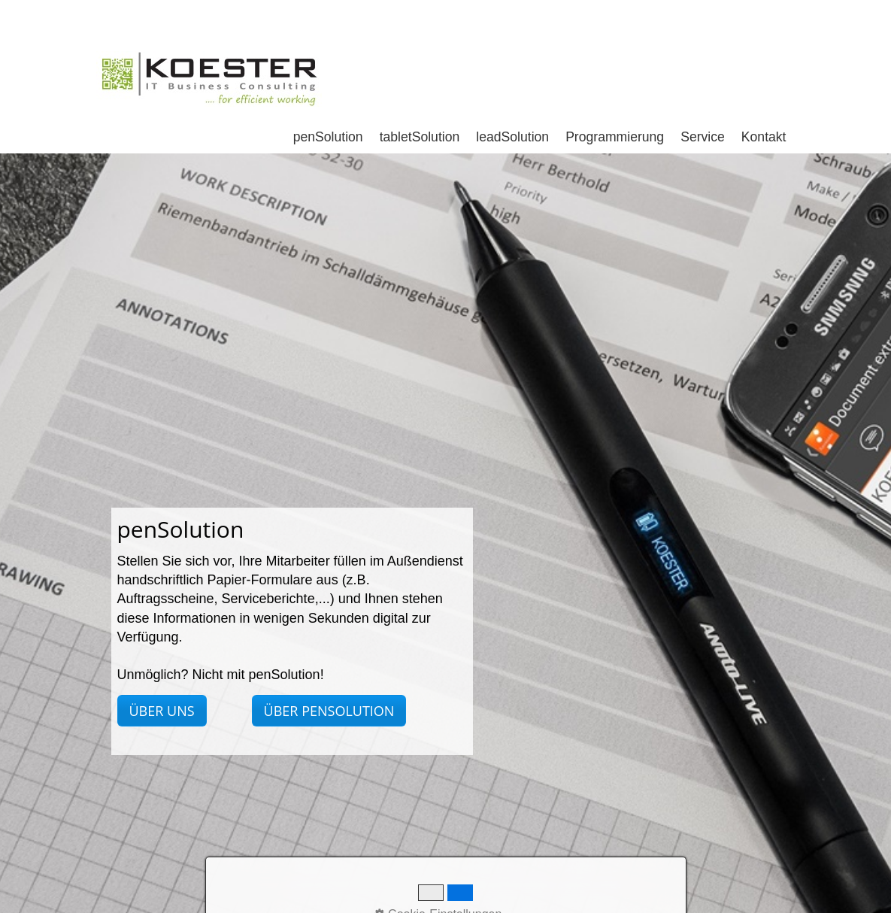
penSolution (328, 85)
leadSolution (512, 85)
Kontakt (763, 85)
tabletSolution (420, 85)
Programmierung (614, 85)
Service (702, 85)
